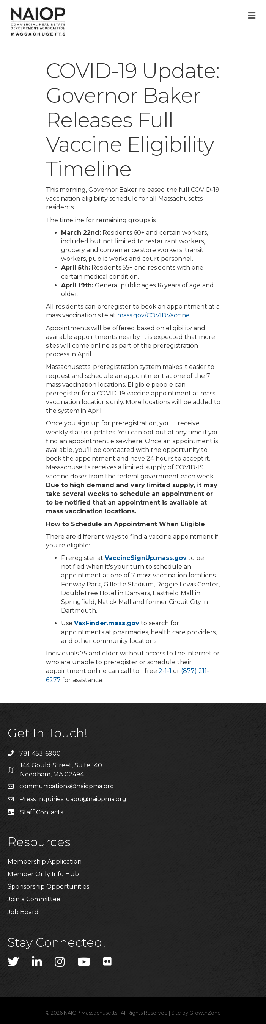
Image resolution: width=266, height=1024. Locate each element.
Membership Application (45, 861)
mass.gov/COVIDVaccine (153, 315)
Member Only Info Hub (43, 874)
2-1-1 (165, 670)
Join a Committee (34, 899)
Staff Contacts (41, 812)
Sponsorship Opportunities (48, 886)
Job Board (23, 912)
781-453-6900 (40, 753)
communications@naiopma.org (66, 786)
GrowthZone (205, 1013)
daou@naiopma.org (96, 799)
